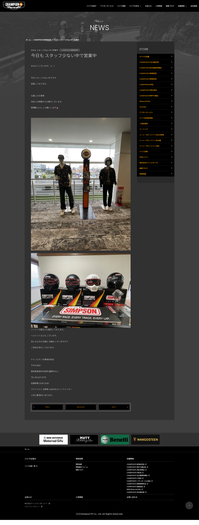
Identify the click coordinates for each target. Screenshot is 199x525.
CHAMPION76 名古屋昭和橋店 (138, 478)
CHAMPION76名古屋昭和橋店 (151, 71)
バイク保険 (121, 6)
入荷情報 (158, 6)
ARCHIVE (80, 407)
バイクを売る (134, 6)
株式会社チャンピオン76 (149, 190)
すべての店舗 (144, 57)
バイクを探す (91, 6)
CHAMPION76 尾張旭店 (135, 490)
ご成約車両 (143, 141)
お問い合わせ (132, 501)
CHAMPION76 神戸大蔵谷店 (137, 468)
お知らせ (148, 6)
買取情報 (143, 204)
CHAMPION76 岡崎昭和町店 (137, 487)
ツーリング (143, 148)
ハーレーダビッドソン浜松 (150, 169)
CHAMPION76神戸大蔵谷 (149, 106)
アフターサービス (106, 6)
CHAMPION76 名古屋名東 (149, 64)
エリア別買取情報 (146, 134)
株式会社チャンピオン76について (37, 508)
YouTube (143, 120)
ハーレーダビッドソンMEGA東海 (152, 155)
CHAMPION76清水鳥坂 (148, 99)
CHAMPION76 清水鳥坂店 (136, 471)
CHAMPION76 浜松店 (135, 474)
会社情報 (193, 6)
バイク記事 (143, 176)
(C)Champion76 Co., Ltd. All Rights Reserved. (99, 519)
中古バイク (143, 183)
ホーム (28, 40)
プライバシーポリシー (33, 511)
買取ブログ (80, 471)
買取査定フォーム (82, 468)
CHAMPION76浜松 (146, 92)
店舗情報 (181, 6)
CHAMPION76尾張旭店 (148, 78)
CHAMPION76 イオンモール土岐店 (140, 484)
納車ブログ (170, 6)
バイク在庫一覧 (30, 466)
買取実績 (79, 459)
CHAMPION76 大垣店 (135, 481)
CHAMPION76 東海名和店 (136, 465)
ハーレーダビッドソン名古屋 (151, 162)
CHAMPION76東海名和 (42, 40)
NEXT (114, 407)
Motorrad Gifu (145, 113)
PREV (47, 407)
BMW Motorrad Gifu (134, 493)
